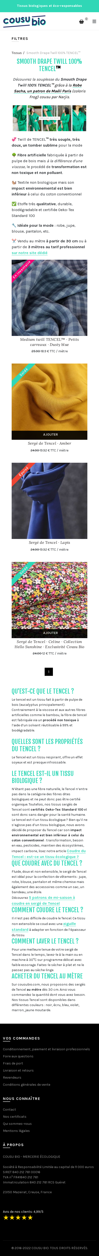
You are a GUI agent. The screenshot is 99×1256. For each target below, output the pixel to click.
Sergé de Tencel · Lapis (49, 542)
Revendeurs (12, 1077)
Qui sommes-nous (17, 1124)
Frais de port (13, 1063)
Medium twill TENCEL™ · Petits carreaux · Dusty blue (49, 342)
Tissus (17, 53)
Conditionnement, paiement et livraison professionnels (46, 1049)
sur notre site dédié (30, 252)
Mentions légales (16, 1131)
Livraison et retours (18, 1070)
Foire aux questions (18, 1056)
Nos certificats (14, 1117)
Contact (9, 1109)
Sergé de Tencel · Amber (49, 443)
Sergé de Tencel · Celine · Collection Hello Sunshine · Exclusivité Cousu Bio (49, 644)
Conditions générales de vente (26, 1085)
